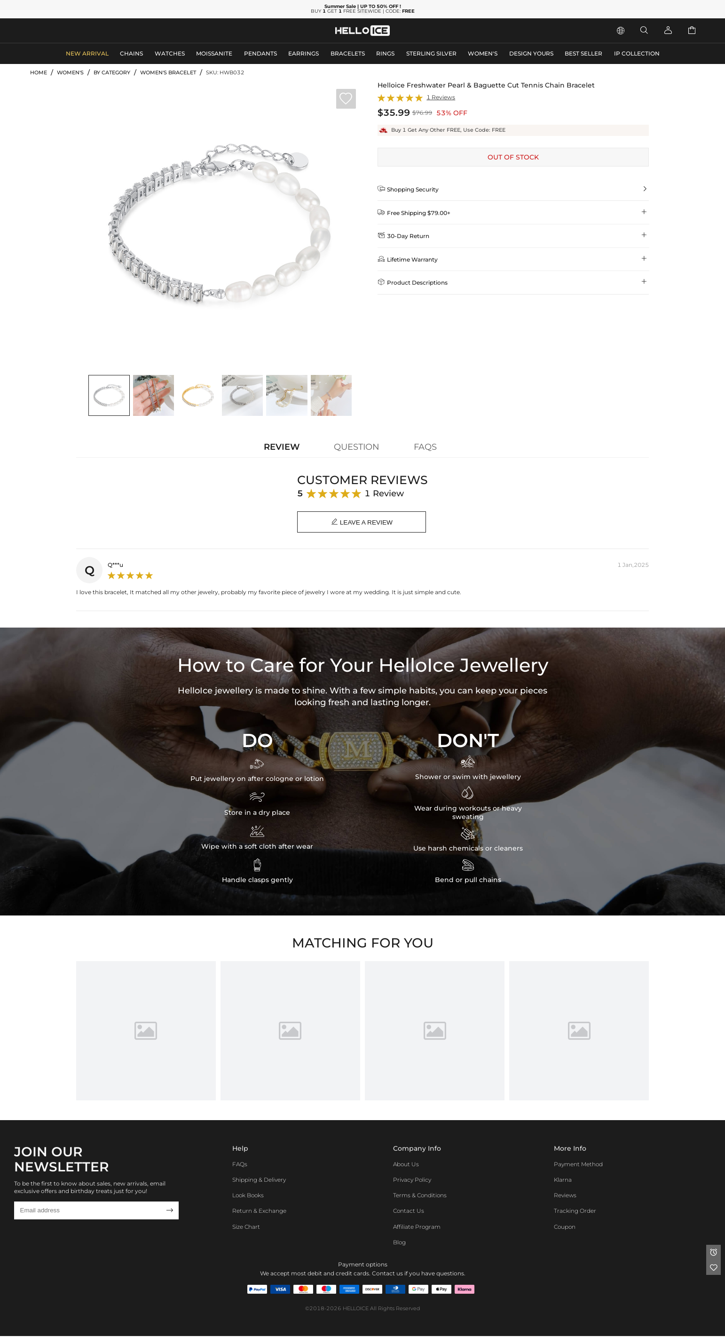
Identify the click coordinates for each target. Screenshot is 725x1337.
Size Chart (246, 1227)
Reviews (565, 1196)
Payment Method (578, 1164)
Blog (399, 1243)
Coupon (564, 1227)
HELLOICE (356, 1309)
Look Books (248, 1196)
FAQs (239, 1164)
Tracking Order (575, 1211)
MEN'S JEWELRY (59, 29)
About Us (406, 1164)
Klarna (563, 1180)
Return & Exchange (259, 1211)
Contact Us (408, 1211)
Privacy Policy (412, 1180)
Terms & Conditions (420, 1196)
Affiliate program (417, 1227)
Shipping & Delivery (259, 1180)
